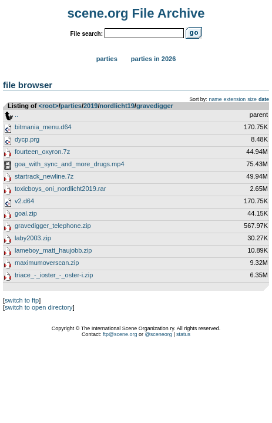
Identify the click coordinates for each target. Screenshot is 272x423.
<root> (49, 105)
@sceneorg (158, 334)
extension (235, 99)
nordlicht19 (117, 105)
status (183, 334)
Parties (106, 58)
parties (71, 105)
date (263, 99)
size (252, 99)
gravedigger (154, 105)
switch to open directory (39, 307)
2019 (90, 105)
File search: (86, 34)
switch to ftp (22, 300)
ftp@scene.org (120, 334)
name (215, 99)
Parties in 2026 (153, 58)
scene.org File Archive (136, 13)
